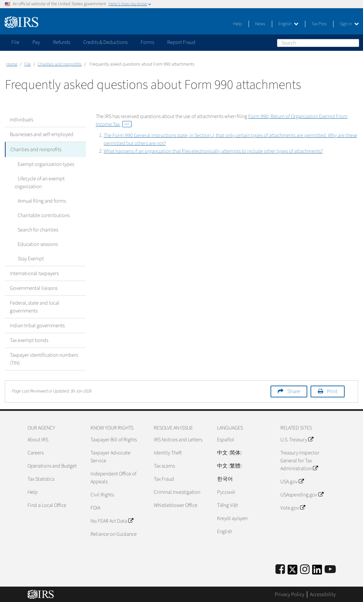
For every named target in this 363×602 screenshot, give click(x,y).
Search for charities (35, 229)
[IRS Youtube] (330, 569)
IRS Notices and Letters (178, 439)
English (288, 24)
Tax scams (164, 465)
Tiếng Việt (227, 504)
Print (332, 391)
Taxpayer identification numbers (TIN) (44, 358)
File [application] (15, 42)
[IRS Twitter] (292, 571)
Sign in (349, 24)
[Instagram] (305, 569)
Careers (36, 452)
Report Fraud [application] (181, 42)
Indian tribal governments (37, 325)
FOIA (95, 507)
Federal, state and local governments (34, 306)
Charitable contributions (41, 214)
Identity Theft (168, 452)
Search (354, 42)
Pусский (226, 491)
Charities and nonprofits (60, 64)
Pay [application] (36, 42)
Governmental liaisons (33, 287)
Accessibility (323, 594)
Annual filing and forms (39, 200)
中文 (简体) (229, 452)
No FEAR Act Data (112, 520)
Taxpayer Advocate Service (111, 456)
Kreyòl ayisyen (232, 517)
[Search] (318, 43)
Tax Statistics (41, 478)
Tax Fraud (164, 478)
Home (11, 64)
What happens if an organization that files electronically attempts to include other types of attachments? (213, 151)
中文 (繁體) (229, 465)
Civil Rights (102, 494)
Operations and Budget (52, 465)
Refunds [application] (61, 42)
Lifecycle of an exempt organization (38, 182)
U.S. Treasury (296, 439)
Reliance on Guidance (114, 533)
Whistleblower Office (175, 504)
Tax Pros (319, 24)
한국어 (225, 478)
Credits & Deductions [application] (105, 42)
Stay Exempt (28, 258)
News (260, 24)
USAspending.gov (301, 494)
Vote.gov (292, 507)
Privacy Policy (289, 594)
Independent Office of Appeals (113, 477)
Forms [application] (147, 42)
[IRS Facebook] (280, 569)
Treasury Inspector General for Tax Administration (299, 460)
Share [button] (293, 391)
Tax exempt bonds (29, 339)
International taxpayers (34, 272)
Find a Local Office (47, 504)
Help (237, 24)
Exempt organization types (43, 163)
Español (225, 439)
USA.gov (292, 481)
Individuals (21, 119)
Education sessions (35, 243)
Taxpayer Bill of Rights (114, 439)
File (27, 64)
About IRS (38, 439)
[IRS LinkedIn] (317, 571)
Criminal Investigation (177, 491)
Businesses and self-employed (41, 134)
